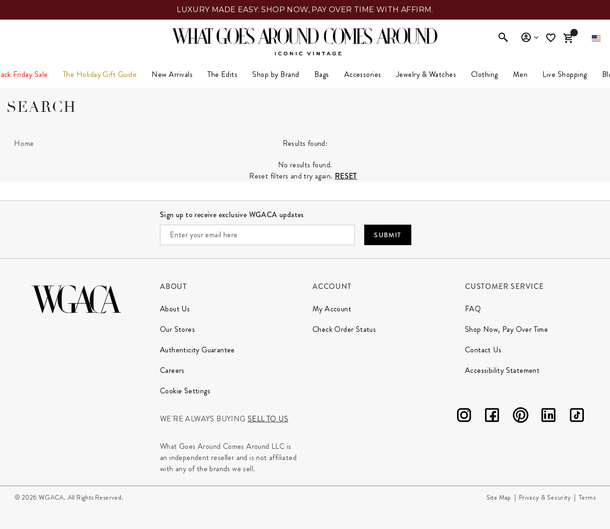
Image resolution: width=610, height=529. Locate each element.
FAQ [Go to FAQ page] (473, 308)
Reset (346, 176)
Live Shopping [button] (564, 74)
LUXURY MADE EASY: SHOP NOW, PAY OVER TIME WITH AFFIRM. (305, 9)
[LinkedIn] (548, 417)
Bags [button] (321, 74)
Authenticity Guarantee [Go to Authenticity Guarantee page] (197, 349)
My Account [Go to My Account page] (331, 308)
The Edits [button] (222, 74)
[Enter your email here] (257, 235)
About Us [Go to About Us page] (175, 308)
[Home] (24, 143)
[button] (596, 38)
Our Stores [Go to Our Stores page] (177, 329)
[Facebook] (492, 417)
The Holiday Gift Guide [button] (100, 74)
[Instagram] (464, 417)
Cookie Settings (185, 390)
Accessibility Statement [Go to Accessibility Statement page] (502, 370)
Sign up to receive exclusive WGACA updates (232, 214)
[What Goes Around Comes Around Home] (305, 36)
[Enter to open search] (503, 38)
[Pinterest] (520, 417)
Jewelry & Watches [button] (426, 74)
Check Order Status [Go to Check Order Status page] (344, 329)
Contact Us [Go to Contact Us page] (483, 349)
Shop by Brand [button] (275, 74)
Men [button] (520, 74)
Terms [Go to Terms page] (587, 497)
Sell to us (268, 418)
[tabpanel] (305, 157)
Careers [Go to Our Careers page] (172, 370)
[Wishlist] (551, 38)
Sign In (529, 38)
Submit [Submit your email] (387, 235)
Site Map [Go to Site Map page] (498, 497)
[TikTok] (577, 417)
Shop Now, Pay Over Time (506, 329)
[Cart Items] (568, 38)
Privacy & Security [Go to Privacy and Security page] (545, 497)
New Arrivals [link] (172, 74)
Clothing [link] (484, 74)
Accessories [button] (362, 74)
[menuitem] (172, 75)
